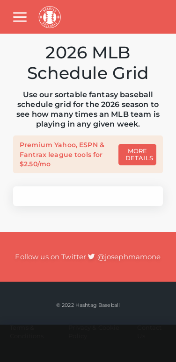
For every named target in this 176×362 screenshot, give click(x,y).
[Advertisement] (88, 343)
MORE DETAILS (139, 155)
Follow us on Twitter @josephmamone (88, 256)
